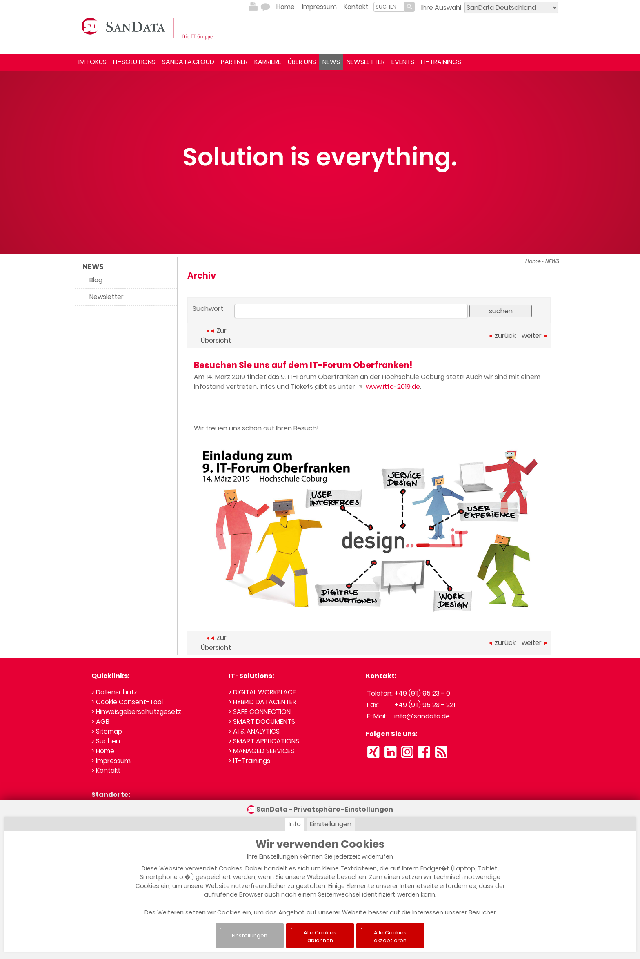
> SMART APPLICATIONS (264, 741)
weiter (535, 335)
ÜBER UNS (302, 62)
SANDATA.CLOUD (188, 62)
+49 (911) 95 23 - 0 (422, 693)
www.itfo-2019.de (388, 386)
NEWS (331, 62)
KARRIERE (267, 62)
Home (285, 6)
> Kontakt (105, 770)
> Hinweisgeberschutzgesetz (136, 711)
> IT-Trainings (249, 760)
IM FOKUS (92, 62)
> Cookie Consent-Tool (127, 702)
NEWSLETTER (366, 62)
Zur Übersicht (216, 335)
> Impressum (111, 760)
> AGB (100, 721)
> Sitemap (106, 731)
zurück (502, 335)
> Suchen (105, 741)
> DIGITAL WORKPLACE (262, 692)
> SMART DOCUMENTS (262, 721)
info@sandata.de (422, 716)
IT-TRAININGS (441, 62)
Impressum (319, 6)
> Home (102, 751)
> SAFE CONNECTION (260, 711)
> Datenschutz (114, 692)
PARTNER (234, 62)
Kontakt (356, 6)
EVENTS (402, 62)
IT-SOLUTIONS (134, 62)
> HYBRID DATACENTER (262, 702)
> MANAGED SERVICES (261, 751)
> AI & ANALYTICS (254, 731)
